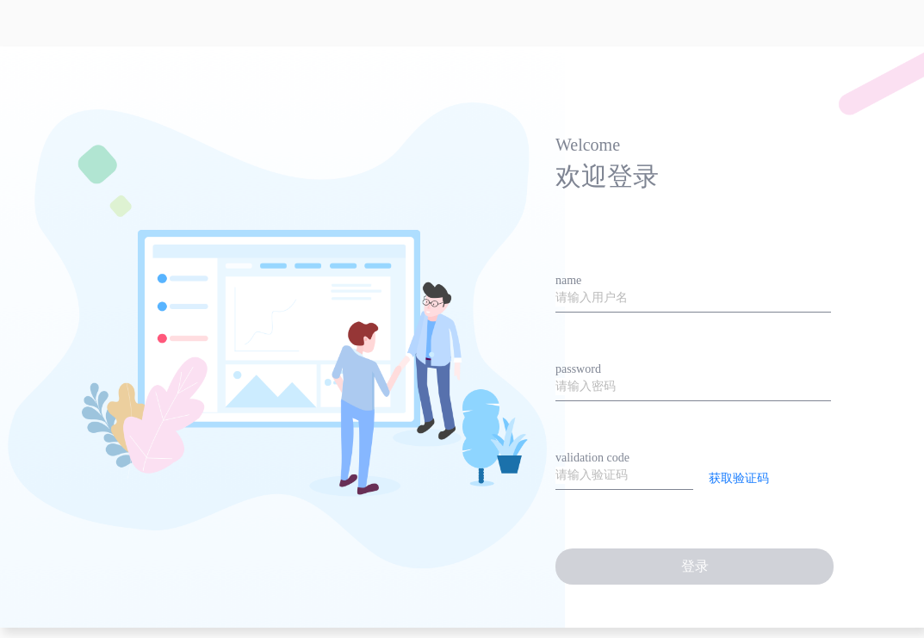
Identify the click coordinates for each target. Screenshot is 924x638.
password (578, 368)
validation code (592, 457)
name (568, 280)
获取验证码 (739, 478)
